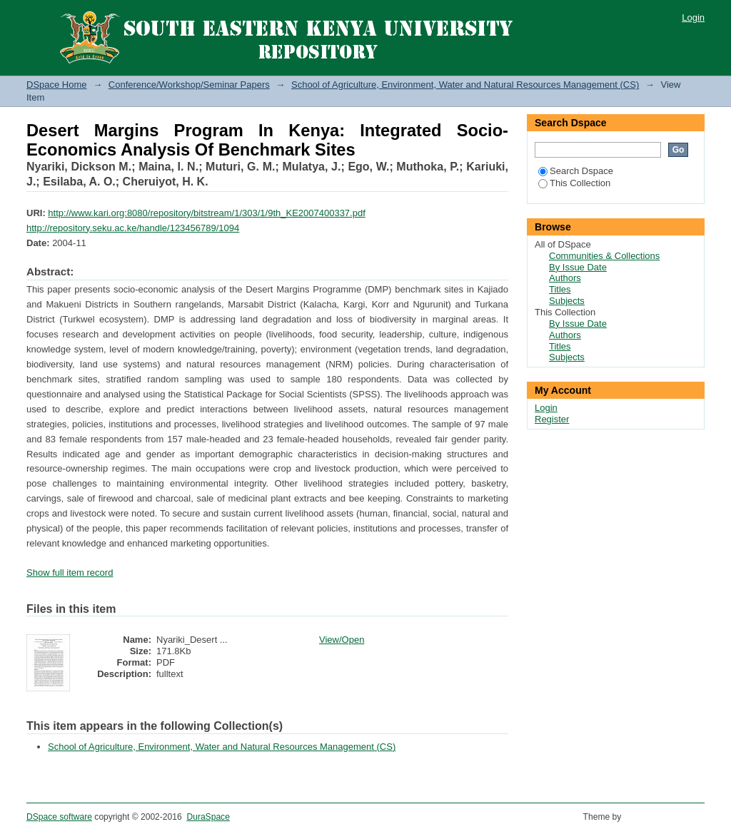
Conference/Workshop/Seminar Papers (189, 84)
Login (693, 17)
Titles (560, 289)
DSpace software (59, 817)
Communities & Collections (604, 255)
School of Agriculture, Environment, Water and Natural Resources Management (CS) (465, 84)
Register (552, 419)
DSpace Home (56, 84)
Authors (565, 278)
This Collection (574, 183)
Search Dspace (575, 171)
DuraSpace (207, 817)
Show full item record (69, 572)
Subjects (567, 300)
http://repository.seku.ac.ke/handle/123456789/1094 (132, 228)
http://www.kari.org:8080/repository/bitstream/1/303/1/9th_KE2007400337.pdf (206, 213)
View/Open (341, 639)
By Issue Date (578, 267)
